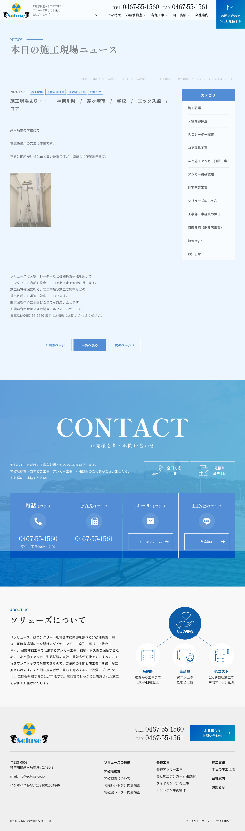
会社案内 (201, 14)
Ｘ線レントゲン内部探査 (122, 785)
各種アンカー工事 (169, 769)
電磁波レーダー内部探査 (122, 792)
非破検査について (117, 778)
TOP (84, 79)
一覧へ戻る (90, 345)
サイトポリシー (225, 821)
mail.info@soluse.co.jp (27, 776)
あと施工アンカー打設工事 (207, 160)
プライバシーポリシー (199, 821)
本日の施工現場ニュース (109, 79)
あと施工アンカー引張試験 (176, 776)
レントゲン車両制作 (171, 790)
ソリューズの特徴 (108, 14)
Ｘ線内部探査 (197, 121)
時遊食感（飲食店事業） (206, 227)
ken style (195, 240)
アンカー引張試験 (201, 174)
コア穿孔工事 (197, 147)
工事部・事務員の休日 (204, 213)
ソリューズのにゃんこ (204, 200)
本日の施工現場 (223, 769)
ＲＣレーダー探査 (201, 134)
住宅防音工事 (197, 187)
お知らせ (194, 253)
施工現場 (194, 107)
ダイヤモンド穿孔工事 (172, 783)
